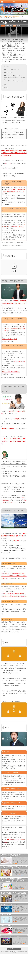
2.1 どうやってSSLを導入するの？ (13, 75)
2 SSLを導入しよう (8, 72)
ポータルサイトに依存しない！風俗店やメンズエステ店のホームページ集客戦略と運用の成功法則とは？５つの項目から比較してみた (14, 880)
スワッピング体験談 (6, 915)
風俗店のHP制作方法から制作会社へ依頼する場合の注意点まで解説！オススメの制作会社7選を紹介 (13, 892)
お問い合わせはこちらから (14, 948)
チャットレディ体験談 (6, 925)
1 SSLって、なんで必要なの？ (11, 69)
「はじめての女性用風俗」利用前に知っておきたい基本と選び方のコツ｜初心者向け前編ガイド (14, 867)
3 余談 (4, 84)
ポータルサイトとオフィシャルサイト (10, 904)
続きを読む (15, 863)
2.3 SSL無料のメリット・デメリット (13, 81)
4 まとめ (5, 87)
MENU (14, 1)
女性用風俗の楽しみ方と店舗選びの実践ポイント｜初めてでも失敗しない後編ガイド (14, 855)
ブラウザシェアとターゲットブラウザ (10, 936)
